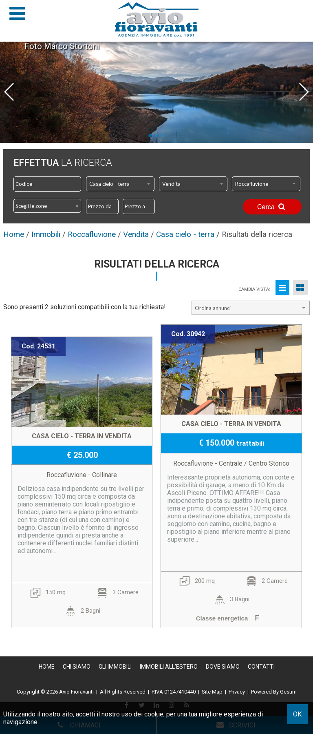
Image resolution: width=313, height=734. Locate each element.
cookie (153, 714)
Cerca (272, 206)
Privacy (237, 692)
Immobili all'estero (169, 666)
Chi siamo (76, 666)
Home (47, 666)
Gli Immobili (115, 666)
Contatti (261, 666)
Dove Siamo (223, 666)
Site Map (212, 692)
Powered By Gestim (274, 692)
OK (297, 714)
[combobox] (120, 183)
